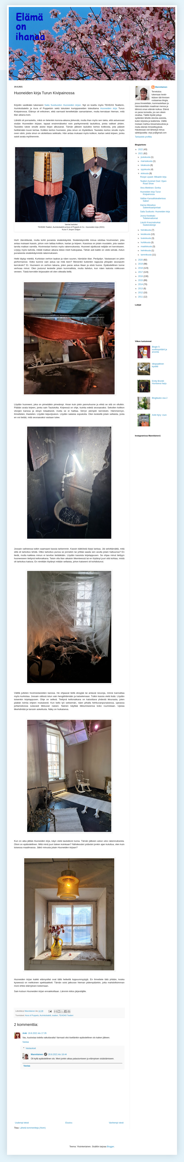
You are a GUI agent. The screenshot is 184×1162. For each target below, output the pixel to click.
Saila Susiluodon (62, 105)
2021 (141, 153)
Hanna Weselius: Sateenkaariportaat (150, 206)
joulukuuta (146, 157)
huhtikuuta (146, 242)
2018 (141, 268)
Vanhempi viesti (116, 1123)
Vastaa (25, 1042)
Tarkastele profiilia (143, 137)
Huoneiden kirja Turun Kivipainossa (150, 193)
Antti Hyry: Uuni (159, 415)
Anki (24, 1033)
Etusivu (68, 1123)
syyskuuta (146, 169)
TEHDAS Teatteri (66, 1015)
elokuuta (145, 173)
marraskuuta (147, 161)
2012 (141, 292)
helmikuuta (146, 250)
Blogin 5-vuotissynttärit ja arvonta (159, 349)
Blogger (110, 1146)
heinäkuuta (146, 230)
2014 (141, 284)
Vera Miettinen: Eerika (150, 188)
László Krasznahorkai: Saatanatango (150, 223)
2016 (141, 276)
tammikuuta (146, 254)
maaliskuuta (146, 246)
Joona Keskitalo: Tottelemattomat (149, 217)
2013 (141, 288)
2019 (141, 264)
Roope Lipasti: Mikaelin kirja (153, 177)
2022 (141, 149)
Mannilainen (37, 1054)
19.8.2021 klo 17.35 (37, 1033)
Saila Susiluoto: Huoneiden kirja (155, 211)
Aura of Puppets (32, 1015)
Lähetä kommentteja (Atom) (33, 1128)
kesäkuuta (146, 234)
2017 (141, 272)
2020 (141, 260)
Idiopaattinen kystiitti (158, 365)
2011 (141, 297)
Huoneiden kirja (108, 108)
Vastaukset (31, 1048)
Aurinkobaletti (45, 1015)
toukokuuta (146, 238)
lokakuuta (145, 165)
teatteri (55, 1015)
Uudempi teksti (22, 1123)
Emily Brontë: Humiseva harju (159, 382)
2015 (141, 280)
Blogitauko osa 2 (160, 398)
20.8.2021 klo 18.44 (57, 1054)
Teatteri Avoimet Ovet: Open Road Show (153, 182)
